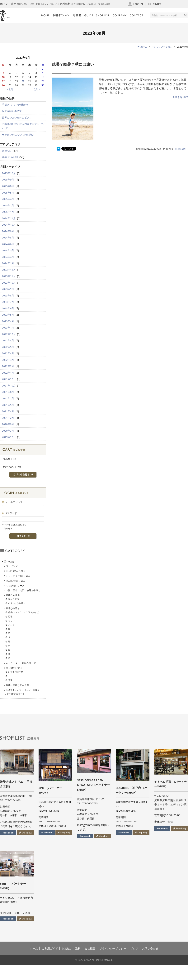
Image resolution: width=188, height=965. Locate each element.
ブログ (134, 948)
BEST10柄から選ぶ (15, 571)
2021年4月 (8, 411)
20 (23, 81)
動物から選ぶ (13, 608)
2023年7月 (8, 302)
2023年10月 (9, 282)
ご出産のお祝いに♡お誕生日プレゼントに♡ (22, 126)
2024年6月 (8, 244)
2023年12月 (9, 269)
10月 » (36, 89)
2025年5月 (8, 192)
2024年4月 (8, 257)
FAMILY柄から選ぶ (15, 580)
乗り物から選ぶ (14, 668)
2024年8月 (8, 237)
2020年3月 (8, 430)
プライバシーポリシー (112, 948)
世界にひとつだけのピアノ (17, 117)
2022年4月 (8, 353)
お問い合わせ (150, 948)
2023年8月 (8, 295)
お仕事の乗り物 (15, 671)
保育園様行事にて (12, 111)
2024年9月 (8, 231)
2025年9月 (8, 179)
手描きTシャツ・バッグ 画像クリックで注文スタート (23, 692)
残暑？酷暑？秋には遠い (73, 64)
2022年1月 (8, 372)
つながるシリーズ (15, 585)
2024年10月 (9, 224)
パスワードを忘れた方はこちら (14, 524)
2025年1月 (8, 212)
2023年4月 (8, 321)
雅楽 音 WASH (10, 157)
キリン (11, 620)
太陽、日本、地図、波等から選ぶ (23, 590)
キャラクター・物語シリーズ (21, 663)
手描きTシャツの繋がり (15, 104)
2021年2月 (8, 418)
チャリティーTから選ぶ (18, 575)
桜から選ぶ (13, 599)
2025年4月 (8, 199)
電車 (10, 680)
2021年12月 (9, 379)
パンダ (11, 624)
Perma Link (180, 148)
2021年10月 (9, 385)
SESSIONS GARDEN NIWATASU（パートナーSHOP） (93, 784)
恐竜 (10, 616)
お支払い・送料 (71, 948)
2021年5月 (8, 405)
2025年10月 (9, 173)
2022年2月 (8, 366)
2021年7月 (8, 398)
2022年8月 (8, 340)
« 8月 (10, 89)
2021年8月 (8, 392)
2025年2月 (8, 205)
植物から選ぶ (13, 595)
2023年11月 (9, 276)
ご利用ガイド (50, 948)
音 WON (6, 150)
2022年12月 (9, 334)
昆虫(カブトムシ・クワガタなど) (23, 612)
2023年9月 (8, 289)
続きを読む (180, 97)
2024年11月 (9, 218)
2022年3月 (8, 360)
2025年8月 (8, 186)
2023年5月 (8, 314)
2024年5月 (8, 250)
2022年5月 (8, 347)
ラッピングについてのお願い (18, 134)
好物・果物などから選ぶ (18, 685)
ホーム (34, 948)
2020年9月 (8, 424)
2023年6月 (8, 308)
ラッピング (11, 566)
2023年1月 (8, 327)
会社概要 (90, 948)
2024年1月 (8, 263)
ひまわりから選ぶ (16, 603)
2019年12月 (9, 437)
